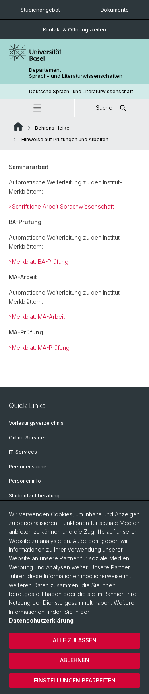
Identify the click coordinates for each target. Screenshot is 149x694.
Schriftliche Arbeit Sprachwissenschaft (63, 206)
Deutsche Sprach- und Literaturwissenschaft (81, 91)
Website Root (18, 126)
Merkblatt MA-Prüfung (41, 347)
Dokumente (115, 9)
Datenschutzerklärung (41, 620)
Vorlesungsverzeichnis (36, 423)
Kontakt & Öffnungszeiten (74, 29)
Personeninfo (25, 481)
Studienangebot (40, 9)
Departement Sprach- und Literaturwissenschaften (75, 73)
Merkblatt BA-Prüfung (40, 261)
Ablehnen (74, 660)
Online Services (28, 438)
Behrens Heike (52, 128)
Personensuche (27, 467)
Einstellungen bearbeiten (75, 680)
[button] (37, 108)
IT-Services (23, 452)
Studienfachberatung (34, 495)
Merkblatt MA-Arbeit (38, 316)
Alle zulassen (75, 640)
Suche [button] (112, 108)
